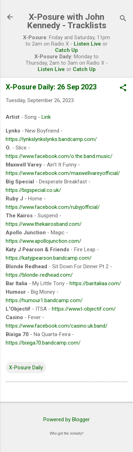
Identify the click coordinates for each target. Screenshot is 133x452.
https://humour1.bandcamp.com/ (44, 300)
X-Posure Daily (26, 367)
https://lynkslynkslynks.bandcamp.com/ (51, 139)
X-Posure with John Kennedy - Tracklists (66, 21)
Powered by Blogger (66, 419)
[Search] (123, 19)
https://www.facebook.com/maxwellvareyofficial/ (63, 173)
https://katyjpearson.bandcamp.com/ (49, 258)
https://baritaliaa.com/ (95, 283)
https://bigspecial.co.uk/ (33, 190)
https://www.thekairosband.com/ (44, 224)
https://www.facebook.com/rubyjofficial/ (53, 207)
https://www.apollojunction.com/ (43, 241)
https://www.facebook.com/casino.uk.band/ (56, 326)
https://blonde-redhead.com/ (39, 275)
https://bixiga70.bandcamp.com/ (43, 343)
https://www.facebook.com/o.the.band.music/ (59, 156)
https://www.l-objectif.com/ (84, 309)
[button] (123, 88)
